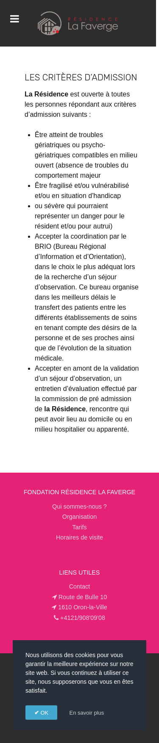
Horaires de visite (79, 537)
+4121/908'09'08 (82, 617)
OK (43, 713)
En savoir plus (87, 713)
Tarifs (79, 527)
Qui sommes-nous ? (79, 506)
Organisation (79, 516)
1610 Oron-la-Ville (82, 607)
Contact (79, 586)
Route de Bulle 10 (83, 597)
